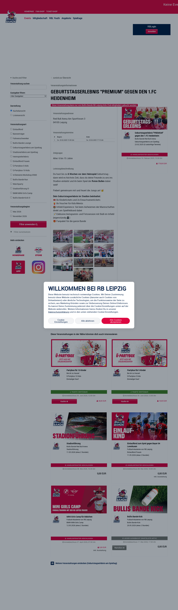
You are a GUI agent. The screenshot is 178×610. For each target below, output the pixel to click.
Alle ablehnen (87, 320)
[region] (89, 305)
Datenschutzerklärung (58, 311)
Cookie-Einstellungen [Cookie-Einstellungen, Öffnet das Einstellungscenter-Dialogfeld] (61, 320)
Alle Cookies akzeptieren (116, 320)
